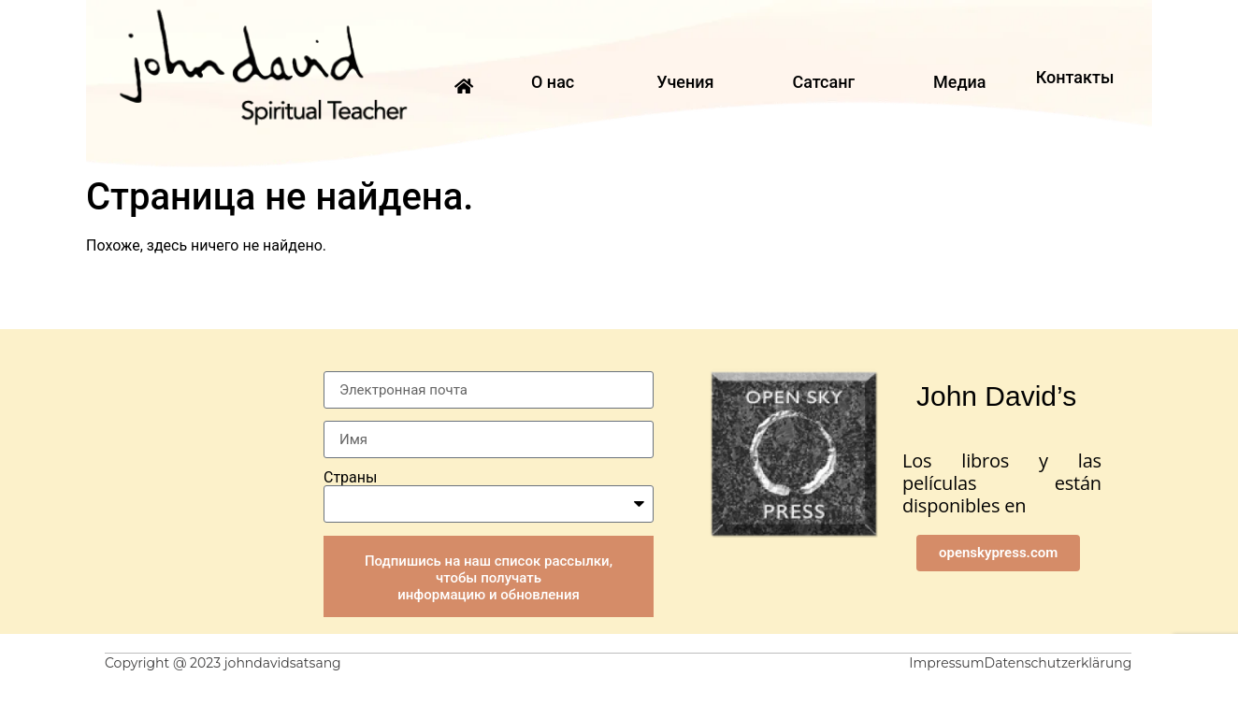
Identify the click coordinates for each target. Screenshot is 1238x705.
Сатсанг (823, 82)
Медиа (959, 82)
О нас (552, 82)
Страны (350, 477)
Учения (684, 82)
